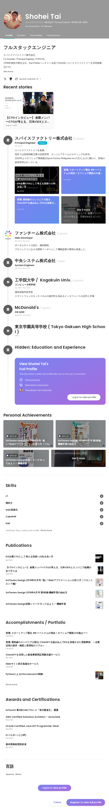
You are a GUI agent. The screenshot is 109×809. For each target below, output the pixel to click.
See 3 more (83, 209)
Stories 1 (21, 35)
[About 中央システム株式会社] (7, 262)
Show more (46, 530)
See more (8, 71)
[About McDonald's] (7, 309)
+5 (28, 79)
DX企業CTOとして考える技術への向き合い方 (36, 185)
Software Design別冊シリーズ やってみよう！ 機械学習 (25, 461)
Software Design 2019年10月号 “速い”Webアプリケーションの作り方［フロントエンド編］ (27, 442)
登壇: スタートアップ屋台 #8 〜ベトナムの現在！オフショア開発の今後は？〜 (83, 171)
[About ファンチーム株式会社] (7, 235)
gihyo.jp (12, 436)
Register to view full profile (85, 802)
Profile (9, 35)
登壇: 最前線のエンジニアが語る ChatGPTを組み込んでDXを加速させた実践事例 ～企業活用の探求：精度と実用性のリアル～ (36, 201)
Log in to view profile (84, 397)
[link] (37, 180)
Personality (36, 35)
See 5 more (78, 458)
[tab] (9, 35)
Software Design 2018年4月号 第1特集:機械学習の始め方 (79, 442)
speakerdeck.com (28, 179)
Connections (53, 35)
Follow (57, 802)
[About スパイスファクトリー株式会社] (7, 140)
